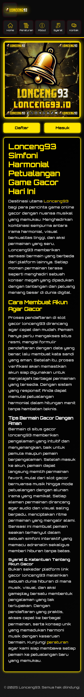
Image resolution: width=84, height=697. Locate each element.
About (42, 27)
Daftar (21, 128)
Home (10, 27)
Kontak (73, 27)
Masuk (62, 128)
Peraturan (26, 27)
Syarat (58, 27)
